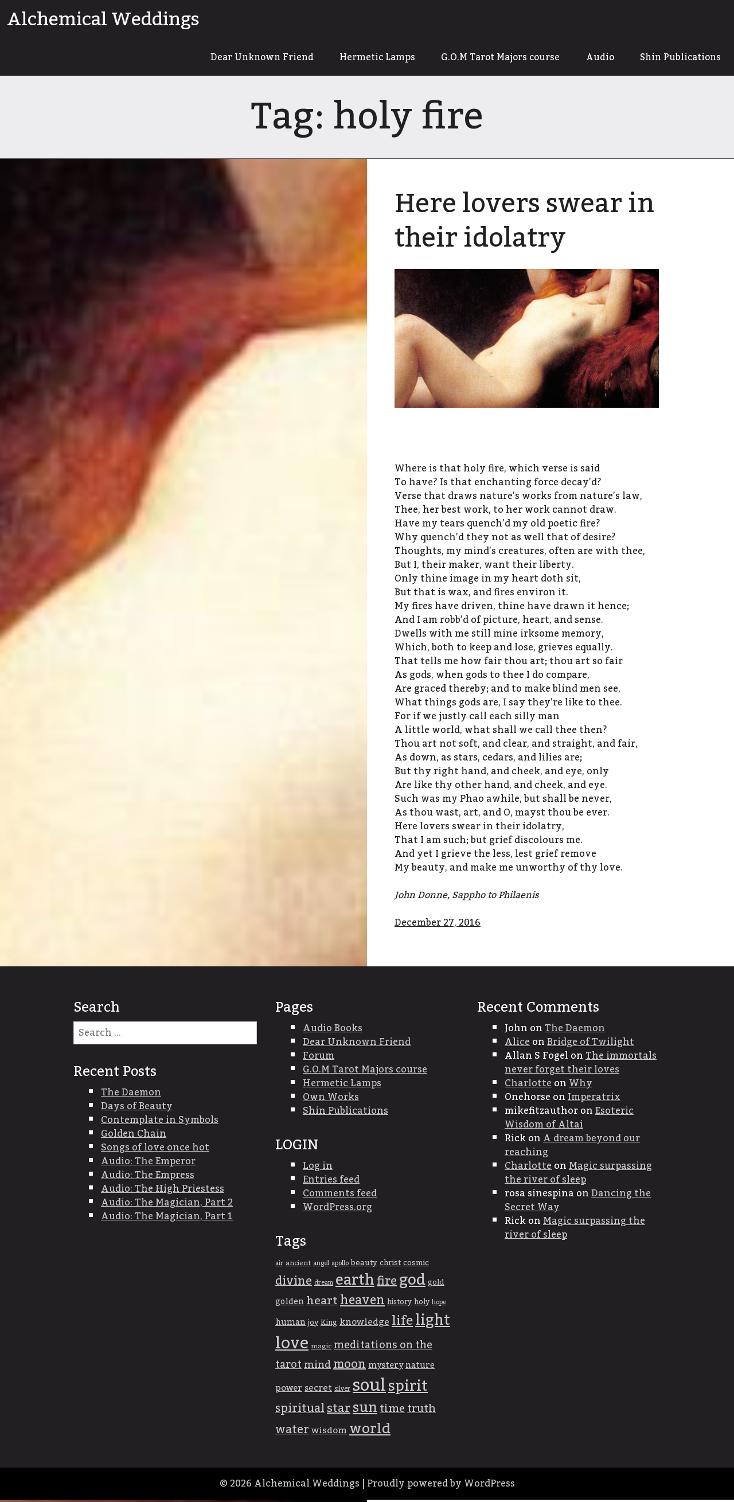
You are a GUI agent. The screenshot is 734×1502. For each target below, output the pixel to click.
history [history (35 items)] (399, 1304)
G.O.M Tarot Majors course (488, 58)
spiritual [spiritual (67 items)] (300, 1410)
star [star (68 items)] (338, 1410)
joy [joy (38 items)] (313, 1324)
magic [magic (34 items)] (321, 1348)
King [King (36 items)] (329, 1325)
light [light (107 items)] (432, 1322)
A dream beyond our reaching (572, 1148)
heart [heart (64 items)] (322, 1303)
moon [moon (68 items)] (349, 1366)
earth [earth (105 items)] (354, 1282)
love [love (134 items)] (292, 1345)
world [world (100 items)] (370, 1431)
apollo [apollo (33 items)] (340, 1265)
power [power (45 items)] (288, 1390)
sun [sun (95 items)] (365, 1410)
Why (580, 1085)
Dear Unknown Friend (238, 58)
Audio (592, 58)
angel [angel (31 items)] (321, 1265)
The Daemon (575, 1030)
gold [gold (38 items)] (436, 1284)
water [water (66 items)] (292, 1432)
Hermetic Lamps (359, 58)
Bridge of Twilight (590, 1044)
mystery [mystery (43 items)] (385, 1367)
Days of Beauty (137, 1108)
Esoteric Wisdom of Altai (569, 1120)
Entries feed (331, 1182)
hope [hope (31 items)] (439, 1304)
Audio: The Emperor (148, 1163)
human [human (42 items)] (290, 1325)
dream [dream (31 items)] (323, 1285)
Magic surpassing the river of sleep (578, 1175)
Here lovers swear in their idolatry (530, 223)
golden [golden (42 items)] (289, 1304)
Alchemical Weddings (103, 19)
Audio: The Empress (147, 1177)
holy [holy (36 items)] (422, 1304)
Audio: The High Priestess (162, 1191)
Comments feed (340, 1196)
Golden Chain (133, 1136)
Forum (318, 1058)
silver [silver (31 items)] (342, 1391)
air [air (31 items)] (279, 1265)
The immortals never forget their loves (581, 1065)
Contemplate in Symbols (159, 1122)
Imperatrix (594, 1099)
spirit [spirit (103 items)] (408, 1388)
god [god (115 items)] (412, 1282)
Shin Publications (677, 58)
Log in (318, 1168)
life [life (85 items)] (402, 1323)
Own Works (331, 1099)
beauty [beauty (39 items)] (364, 1265)
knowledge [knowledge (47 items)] (364, 1324)
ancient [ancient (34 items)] (298, 1265)
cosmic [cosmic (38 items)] (416, 1265)
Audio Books (332, 1030)
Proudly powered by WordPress (441, 1486)
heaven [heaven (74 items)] (362, 1302)
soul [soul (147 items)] (369, 1388)
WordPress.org (337, 1209)
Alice (517, 1044)
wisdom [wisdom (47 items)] (329, 1433)
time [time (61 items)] (392, 1411)
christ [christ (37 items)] (390, 1265)
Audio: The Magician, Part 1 (167, 1219)
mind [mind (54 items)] (317, 1367)
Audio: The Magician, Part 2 (167, 1205)
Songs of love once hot (155, 1150)
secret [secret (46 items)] (318, 1390)
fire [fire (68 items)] (387, 1283)
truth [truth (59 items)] (421, 1411)
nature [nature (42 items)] (420, 1368)
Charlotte (528, 1085)
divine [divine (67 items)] (293, 1283)
